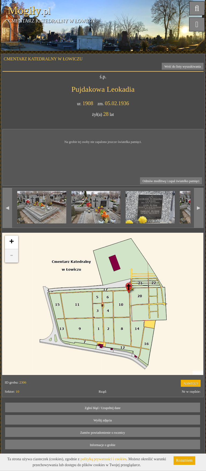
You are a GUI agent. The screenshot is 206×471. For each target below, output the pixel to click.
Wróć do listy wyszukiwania (182, 66)
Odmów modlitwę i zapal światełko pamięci (171, 181)
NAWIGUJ (190, 383)
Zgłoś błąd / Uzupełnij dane (102, 408)
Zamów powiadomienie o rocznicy (102, 433)
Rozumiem (184, 460)
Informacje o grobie (102, 445)
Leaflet (198, 372)
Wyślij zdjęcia (102, 420)
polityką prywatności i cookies (103, 459)
